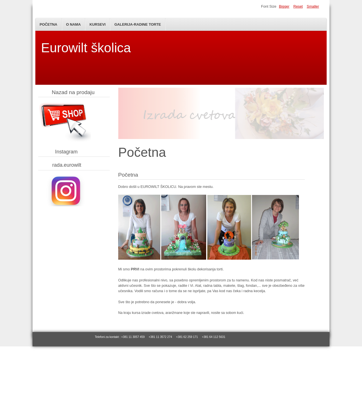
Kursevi (97, 24)
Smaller (313, 6)
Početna (48, 24)
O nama (73, 24)
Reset (298, 6)
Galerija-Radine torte (137, 24)
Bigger (284, 6)
